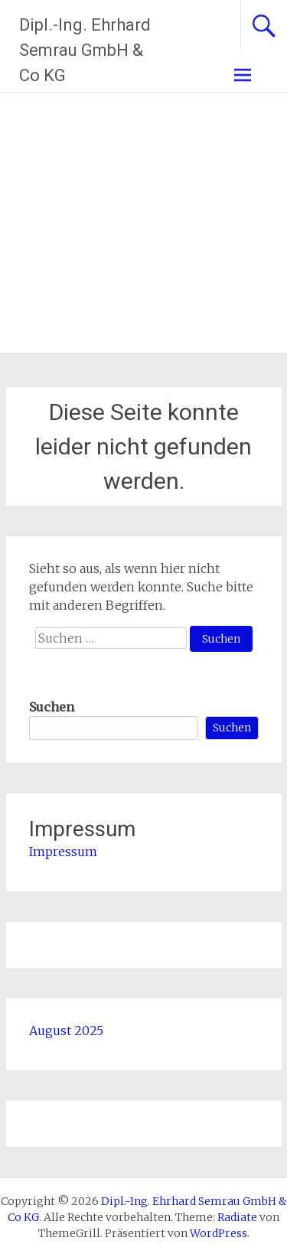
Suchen (51, 707)
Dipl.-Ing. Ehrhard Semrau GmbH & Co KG (85, 50)
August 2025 (66, 1030)
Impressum (63, 851)
